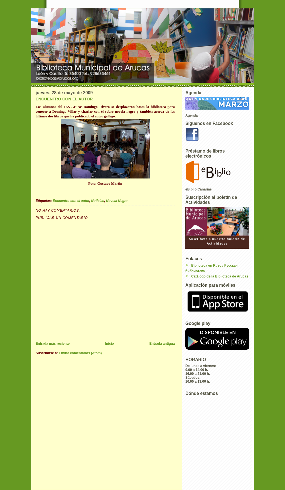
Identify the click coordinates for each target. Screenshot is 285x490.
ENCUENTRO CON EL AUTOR (64, 99)
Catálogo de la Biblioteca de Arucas (219, 276)
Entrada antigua (162, 344)
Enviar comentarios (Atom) (80, 353)
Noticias (97, 201)
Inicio (109, 344)
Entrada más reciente (53, 344)
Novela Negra (116, 201)
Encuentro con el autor (71, 201)
